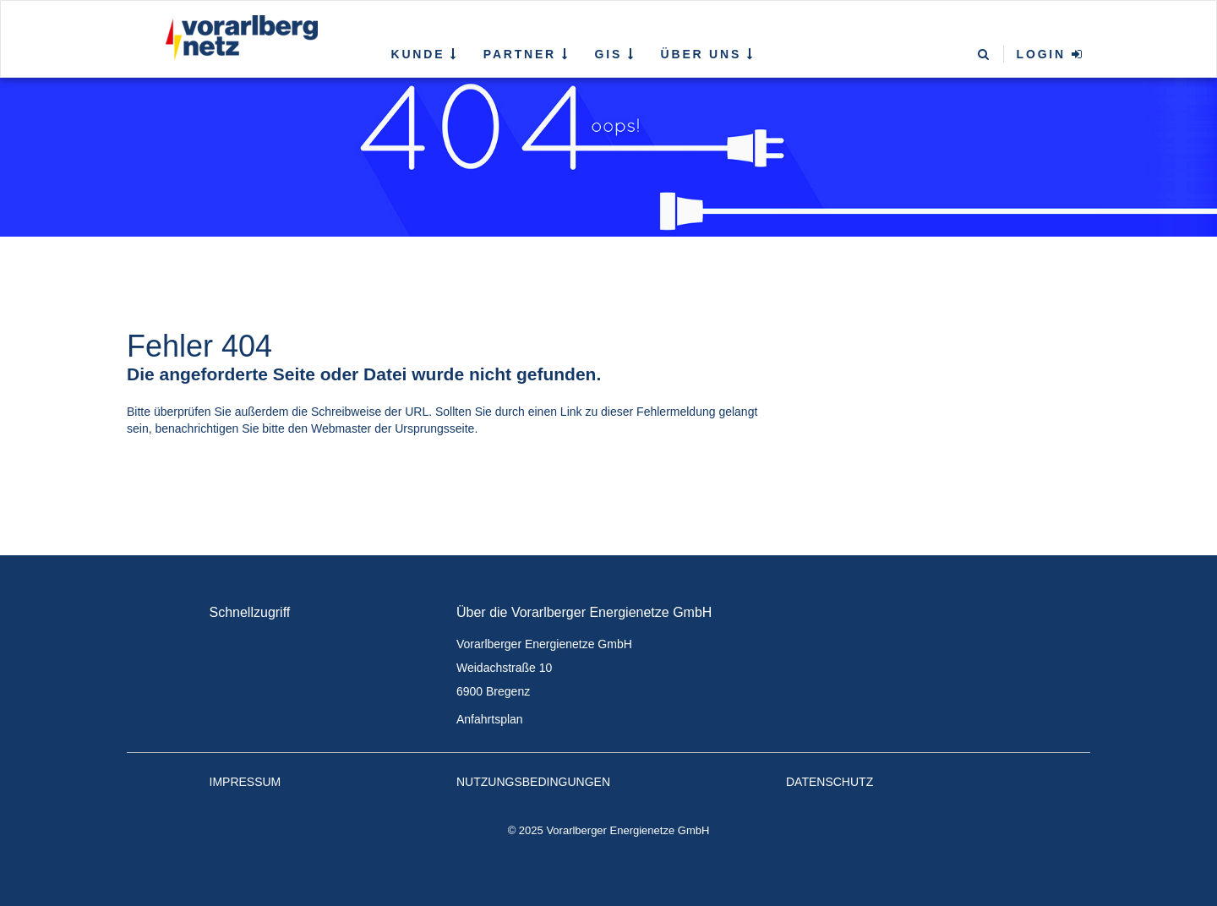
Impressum (245, 782)
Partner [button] (526, 54)
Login (1050, 54)
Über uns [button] (708, 54)
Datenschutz (829, 782)
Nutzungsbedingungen (533, 782)
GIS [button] (615, 54)
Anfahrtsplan (489, 719)
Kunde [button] (424, 54)
